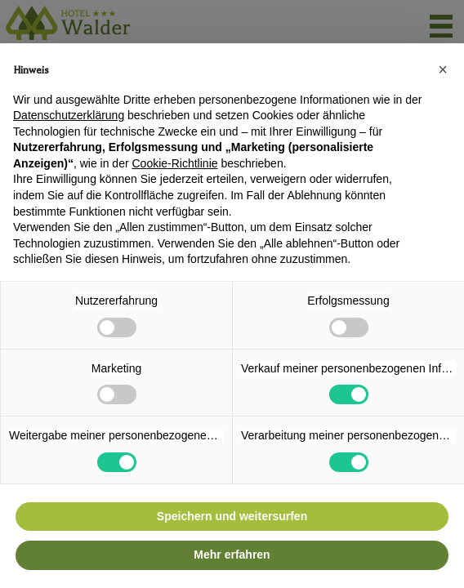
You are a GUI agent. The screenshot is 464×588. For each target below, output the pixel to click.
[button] (443, 69)
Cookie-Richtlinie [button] (174, 163)
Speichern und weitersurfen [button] (232, 516)
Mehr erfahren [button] (232, 554)
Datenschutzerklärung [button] (68, 115)
